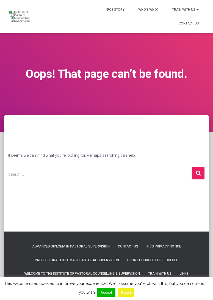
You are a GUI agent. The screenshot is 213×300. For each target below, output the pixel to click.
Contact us (189, 23)
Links (184, 274)
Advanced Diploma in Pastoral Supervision (71, 246)
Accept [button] (106, 292)
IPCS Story (115, 10)
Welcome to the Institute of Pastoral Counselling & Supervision (82, 274)
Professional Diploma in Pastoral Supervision (77, 260)
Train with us (185, 10)
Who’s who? (148, 10)
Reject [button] (126, 292)
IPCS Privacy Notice (163, 246)
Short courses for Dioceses (152, 260)
